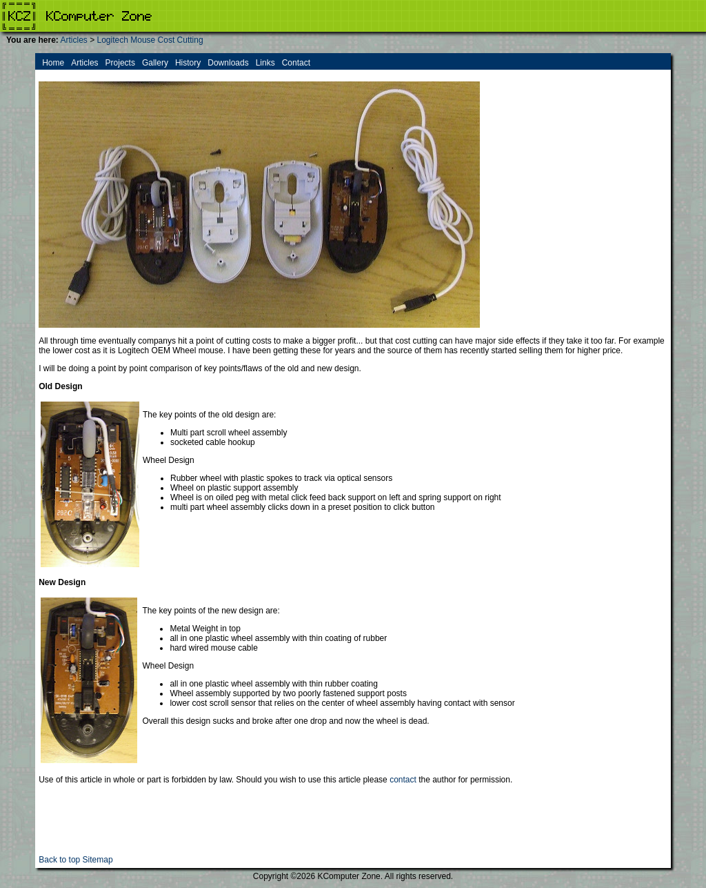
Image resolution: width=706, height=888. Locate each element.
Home (53, 63)
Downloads (228, 63)
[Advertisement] (353, 824)
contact (403, 780)
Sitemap (98, 860)
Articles (73, 40)
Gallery (155, 63)
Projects (120, 63)
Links (265, 63)
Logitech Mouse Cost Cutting (150, 40)
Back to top (59, 860)
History (188, 63)
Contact (296, 63)
